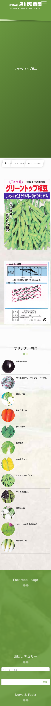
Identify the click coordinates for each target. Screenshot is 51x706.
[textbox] (25, 670)
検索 (45, 682)
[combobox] (25, 669)
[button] (43, 3)
